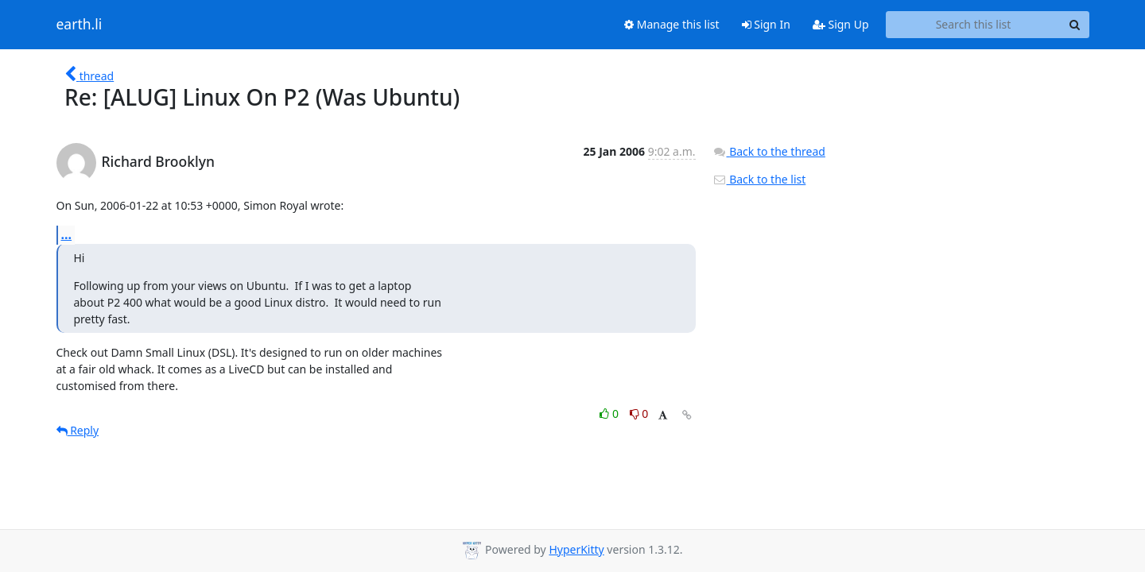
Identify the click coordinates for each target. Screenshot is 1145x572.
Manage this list (672, 24)
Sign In (766, 24)
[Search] (1075, 24)
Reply (77, 430)
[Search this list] (974, 24)
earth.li (79, 24)
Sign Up (841, 24)
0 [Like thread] (610, 413)
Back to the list (759, 179)
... (66, 234)
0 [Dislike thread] (639, 413)
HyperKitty (576, 549)
